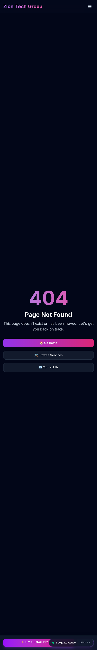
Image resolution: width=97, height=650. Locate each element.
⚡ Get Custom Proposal (39, 642)
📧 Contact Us (48, 367)
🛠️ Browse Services (48, 355)
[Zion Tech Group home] (22, 6)
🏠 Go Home (48, 343)
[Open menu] (90, 6)
